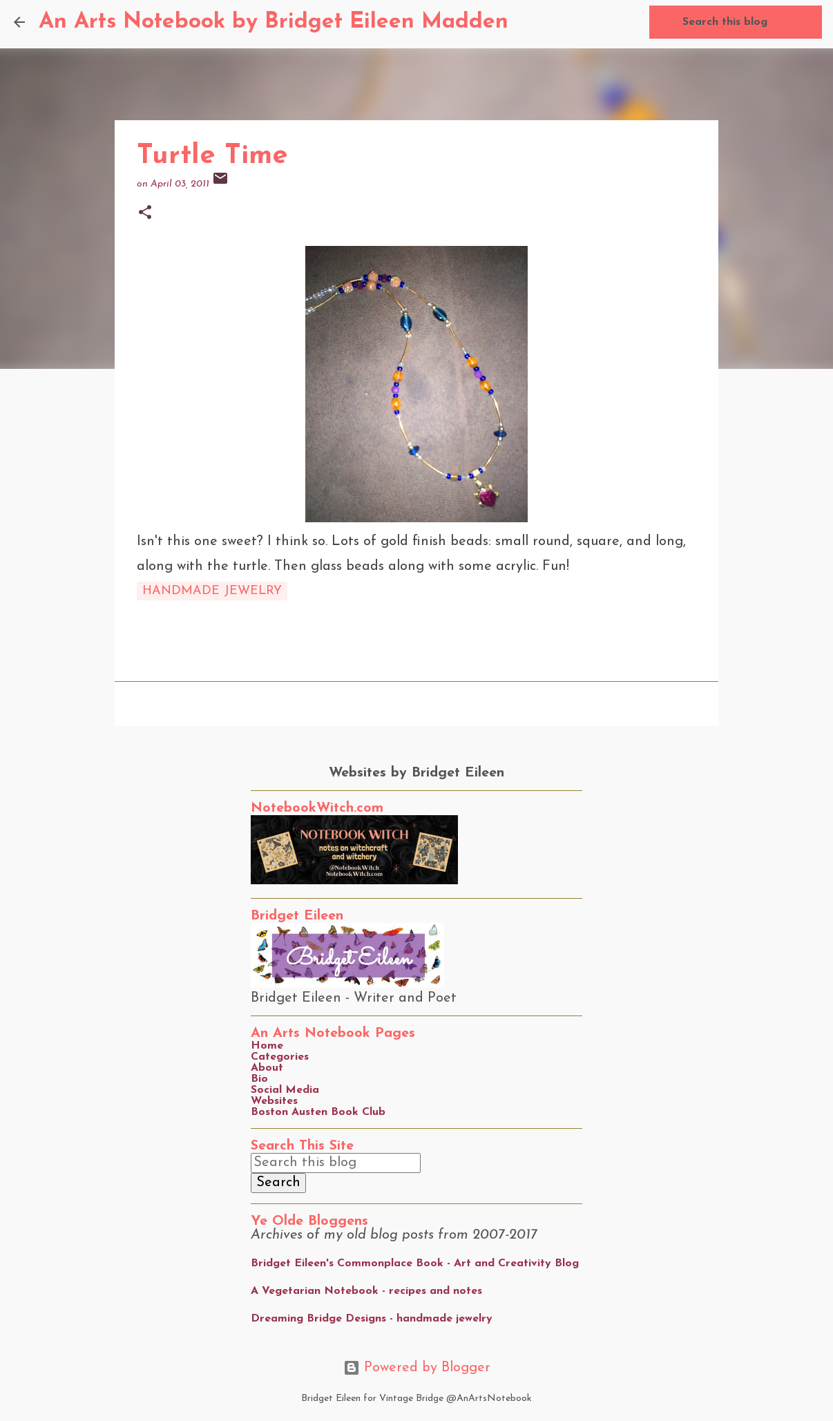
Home (267, 1045)
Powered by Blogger (416, 1368)
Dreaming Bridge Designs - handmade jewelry (371, 1318)
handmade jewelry (212, 591)
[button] (145, 214)
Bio (259, 1079)
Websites (274, 1101)
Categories (280, 1056)
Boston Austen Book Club (318, 1112)
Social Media (285, 1090)
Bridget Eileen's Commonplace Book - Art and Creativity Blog (415, 1263)
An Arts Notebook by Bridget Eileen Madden (273, 22)
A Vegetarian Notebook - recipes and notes (366, 1291)
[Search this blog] (749, 22)
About (267, 1068)
